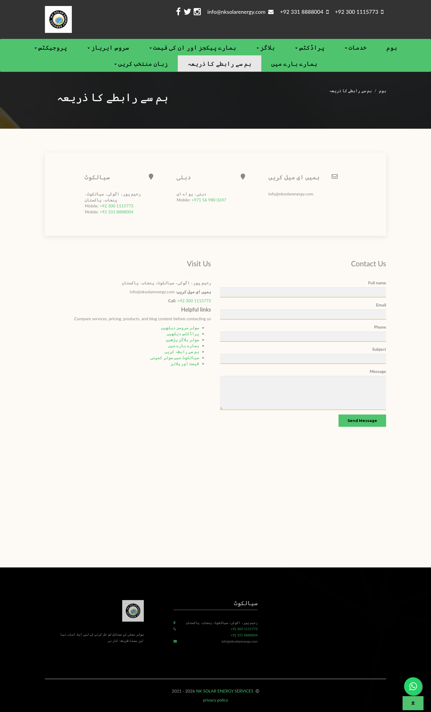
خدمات (356, 47)
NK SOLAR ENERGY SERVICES (225, 690)
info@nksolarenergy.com (240, 11)
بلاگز (266, 47)
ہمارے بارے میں (183, 345)
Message (378, 371)
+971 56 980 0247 (209, 199)
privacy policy (215, 699)
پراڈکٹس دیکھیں (183, 333)
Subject (379, 349)
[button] (413, 703)
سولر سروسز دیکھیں (180, 327)
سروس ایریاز (108, 47)
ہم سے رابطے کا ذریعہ (219, 63)
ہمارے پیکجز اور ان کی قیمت (192, 47)
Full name (377, 282)
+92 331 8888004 (116, 211)
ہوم (391, 47)
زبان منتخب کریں (141, 63)
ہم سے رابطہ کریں (182, 351)
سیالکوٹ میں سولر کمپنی (174, 357)
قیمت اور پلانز (185, 363)
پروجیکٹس (50, 47)
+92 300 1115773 (116, 205)
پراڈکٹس (309, 47)
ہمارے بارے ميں (294, 63)
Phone (380, 327)
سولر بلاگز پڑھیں (182, 339)
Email (381, 304)
